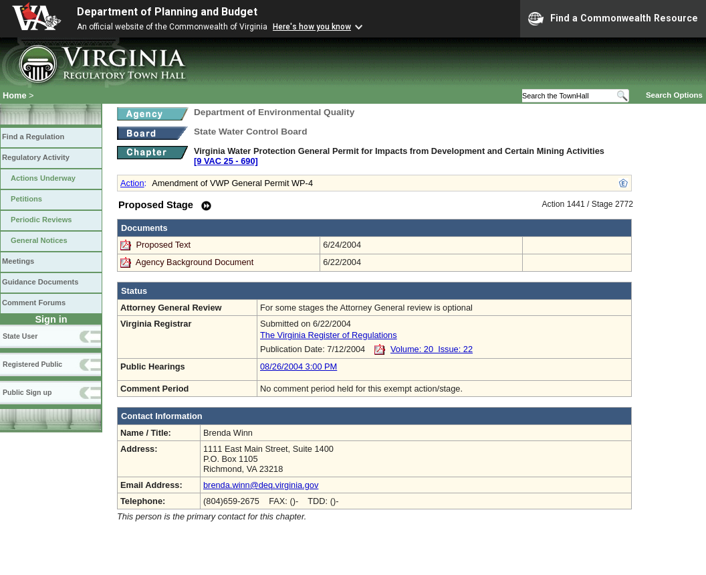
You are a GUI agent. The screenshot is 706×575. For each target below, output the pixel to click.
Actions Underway (43, 178)
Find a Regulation (33, 137)
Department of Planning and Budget (167, 11)
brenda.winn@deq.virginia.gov (260, 485)
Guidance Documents (40, 282)
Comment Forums (34, 303)
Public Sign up (27, 392)
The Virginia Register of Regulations (328, 335)
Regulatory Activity (36, 157)
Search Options (674, 95)
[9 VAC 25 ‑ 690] (226, 161)
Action (132, 183)
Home (15, 95)
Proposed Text (164, 245)
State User (20, 336)
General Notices (39, 240)
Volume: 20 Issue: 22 (431, 349)
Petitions (26, 199)
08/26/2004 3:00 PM (298, 366)
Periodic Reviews (41, 220)
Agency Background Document (194, 262)
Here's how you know (312, 26)
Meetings (18, 261)
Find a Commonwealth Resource (613, 18)
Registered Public (32, 364)
